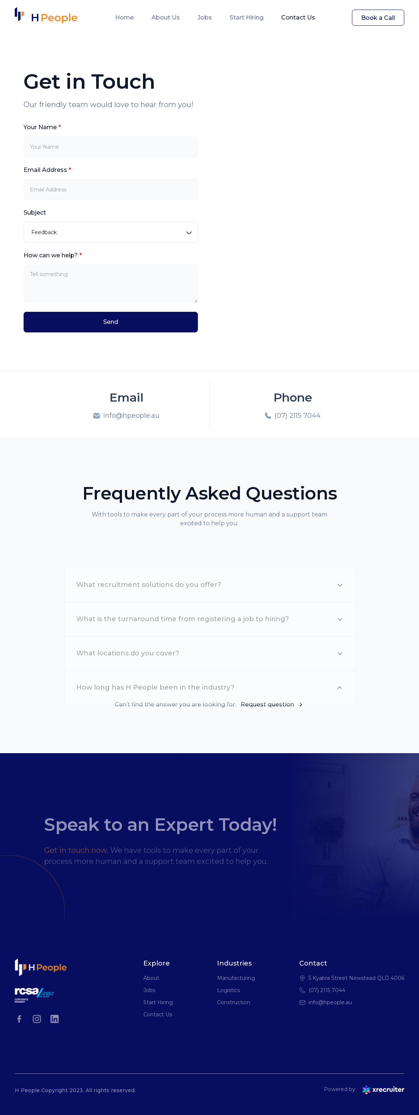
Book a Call (378, 17)
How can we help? (53, 255)
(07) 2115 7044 (326, 990)
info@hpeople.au (330, 1002)
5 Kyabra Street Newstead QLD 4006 (356, 978)
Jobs (205, 17)
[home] (46, 17)
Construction (233, 1002)
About (151, 978)
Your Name (42, 127)
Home (124, 17)
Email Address (47, 169)
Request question (267, 704)
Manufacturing (236, 978)
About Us (165, 17)
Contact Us (298, 17)
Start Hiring (246, 17)
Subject (35, 212)
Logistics (228, 990)
